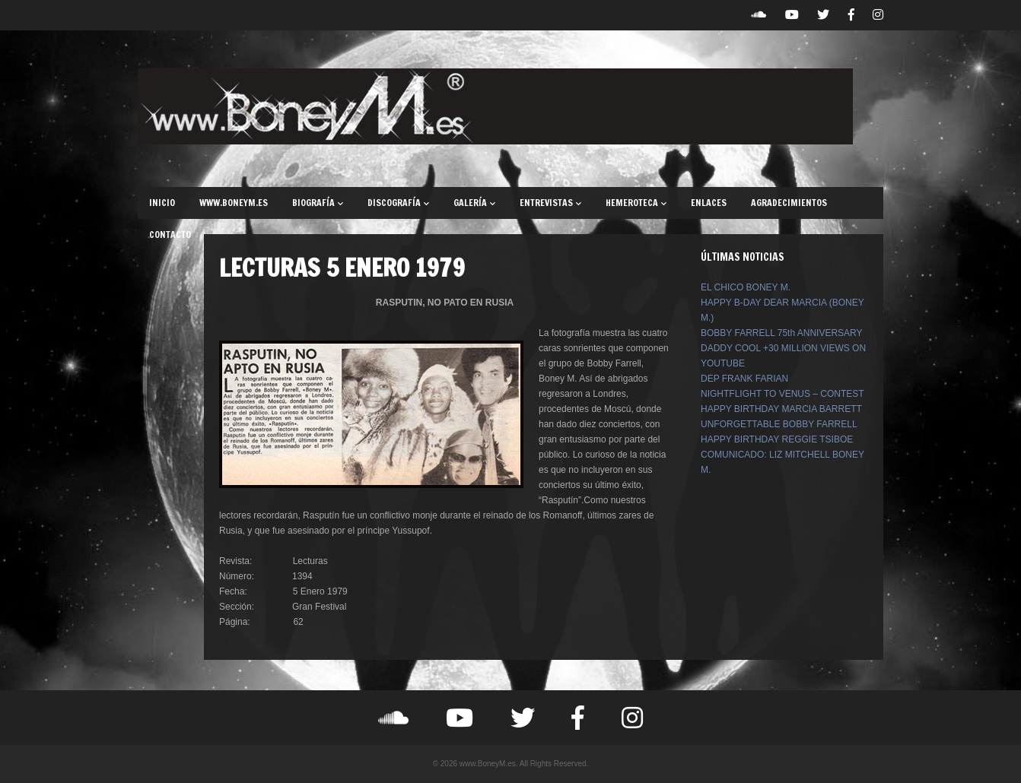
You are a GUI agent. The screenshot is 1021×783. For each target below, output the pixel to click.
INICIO (162, 202)
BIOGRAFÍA (317, 202)
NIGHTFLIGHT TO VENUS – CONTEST (782, 393)
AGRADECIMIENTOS (789, 202)
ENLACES (709, 202)
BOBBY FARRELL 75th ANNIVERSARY (782, 333)
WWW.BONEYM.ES (233, 202)
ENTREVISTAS (550, 202)
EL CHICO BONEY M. (745, 287)
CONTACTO (170, 234)
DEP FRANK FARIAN (744, 378)
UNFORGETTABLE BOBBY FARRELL (779, 424)
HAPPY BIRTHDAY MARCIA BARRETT (781, 409)
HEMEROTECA (636, 202)
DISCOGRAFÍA (398, 202)
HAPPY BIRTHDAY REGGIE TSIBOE (777, 439)
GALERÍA (474, 202)
